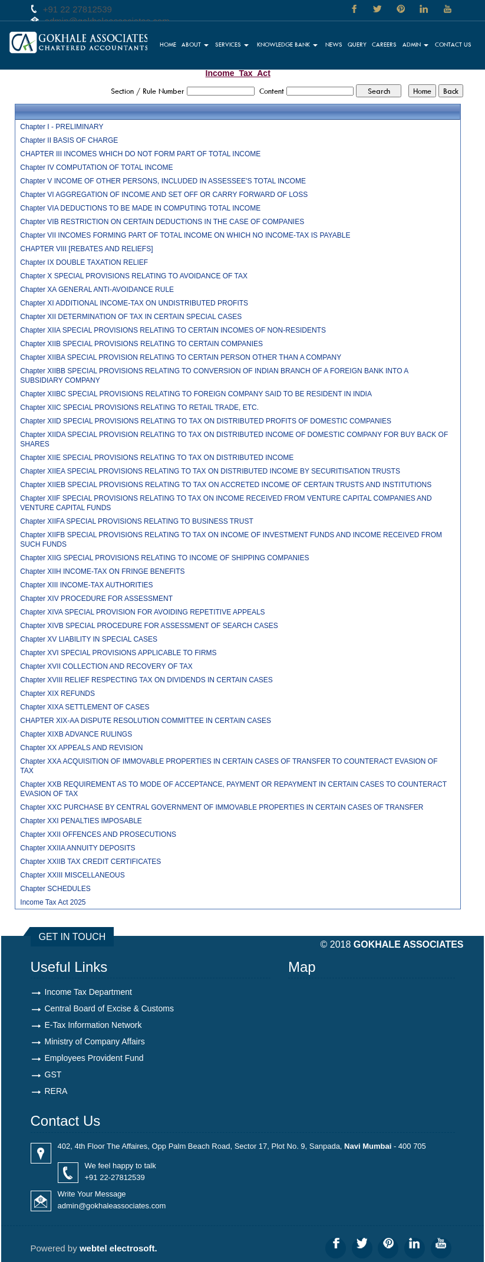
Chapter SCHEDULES (55, 889)
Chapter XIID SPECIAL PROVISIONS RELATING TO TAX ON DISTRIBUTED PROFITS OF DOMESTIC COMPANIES (205, 421)
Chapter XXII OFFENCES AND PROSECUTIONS (98, 834)
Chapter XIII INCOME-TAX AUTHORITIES (86, 585)
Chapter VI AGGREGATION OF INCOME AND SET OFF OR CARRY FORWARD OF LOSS (164, 194)
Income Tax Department (88, 992)
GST (53, 1074)
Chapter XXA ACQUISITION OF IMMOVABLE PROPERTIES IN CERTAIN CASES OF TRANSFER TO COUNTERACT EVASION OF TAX (228, 766)
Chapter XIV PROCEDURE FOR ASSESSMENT (96, 598)
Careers (384, 44)
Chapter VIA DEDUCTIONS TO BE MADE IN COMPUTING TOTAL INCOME (140, 208)
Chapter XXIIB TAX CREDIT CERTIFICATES (90, 861)
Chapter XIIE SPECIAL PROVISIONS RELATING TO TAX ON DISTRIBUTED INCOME (156, 457)
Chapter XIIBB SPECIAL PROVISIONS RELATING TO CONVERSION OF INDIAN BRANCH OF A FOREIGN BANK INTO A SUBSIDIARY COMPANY (214, 375)
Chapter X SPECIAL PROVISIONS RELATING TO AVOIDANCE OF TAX (134, 276)
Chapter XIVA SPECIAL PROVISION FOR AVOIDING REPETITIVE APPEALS (142, 612)
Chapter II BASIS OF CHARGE (69, 140)
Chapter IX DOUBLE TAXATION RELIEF (84, 262)
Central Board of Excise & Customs (109, 1008)
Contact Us (453, 44)
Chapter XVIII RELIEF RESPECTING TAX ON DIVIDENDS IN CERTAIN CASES (146, 680)
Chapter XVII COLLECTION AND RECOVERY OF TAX (106, 666)
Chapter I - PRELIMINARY (61, 127)
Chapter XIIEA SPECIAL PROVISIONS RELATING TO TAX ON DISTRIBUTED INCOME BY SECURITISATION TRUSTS (210, 471)
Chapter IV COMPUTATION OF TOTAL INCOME (96, 167)
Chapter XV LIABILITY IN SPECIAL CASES (88, 639)
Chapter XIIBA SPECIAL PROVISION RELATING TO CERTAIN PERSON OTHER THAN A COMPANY (180, 357)
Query (357, 44)
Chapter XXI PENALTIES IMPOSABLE (81, 821)
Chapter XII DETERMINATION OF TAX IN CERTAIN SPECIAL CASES (131, 317)
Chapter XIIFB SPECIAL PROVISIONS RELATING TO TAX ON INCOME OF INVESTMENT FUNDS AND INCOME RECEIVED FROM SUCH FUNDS (231, 539)
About (195, 44)
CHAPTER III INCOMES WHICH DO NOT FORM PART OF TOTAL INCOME (140, 154)
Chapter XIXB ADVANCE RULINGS (76, 734)
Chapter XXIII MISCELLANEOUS (72, 875)
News (333, 44)
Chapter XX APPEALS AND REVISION (81, 748)
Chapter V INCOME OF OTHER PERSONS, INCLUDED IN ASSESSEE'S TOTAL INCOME (163, 181)
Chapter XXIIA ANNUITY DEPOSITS (77, 848)
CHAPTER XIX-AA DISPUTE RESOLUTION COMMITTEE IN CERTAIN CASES (145, 721)
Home (168, 44)
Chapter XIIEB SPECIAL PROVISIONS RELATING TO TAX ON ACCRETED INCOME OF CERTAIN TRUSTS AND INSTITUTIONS (225, 485)
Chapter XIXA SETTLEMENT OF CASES (84, 707)
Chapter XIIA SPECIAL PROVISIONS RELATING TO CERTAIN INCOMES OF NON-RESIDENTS (173, 330)
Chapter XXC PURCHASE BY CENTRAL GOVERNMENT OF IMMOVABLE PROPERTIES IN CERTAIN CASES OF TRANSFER (221, 807)
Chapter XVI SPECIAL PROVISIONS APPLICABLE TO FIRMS (118, 653)
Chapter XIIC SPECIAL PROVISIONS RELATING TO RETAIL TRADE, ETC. (139, 407)
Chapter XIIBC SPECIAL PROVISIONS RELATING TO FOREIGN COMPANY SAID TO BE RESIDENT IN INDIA (196, 394)
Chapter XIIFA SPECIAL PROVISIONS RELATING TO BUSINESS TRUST (136, 521)
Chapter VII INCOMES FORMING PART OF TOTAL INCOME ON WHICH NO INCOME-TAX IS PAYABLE (185, 235)
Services (232, 44)
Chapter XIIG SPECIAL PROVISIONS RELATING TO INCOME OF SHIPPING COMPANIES (164, 558)
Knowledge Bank (287, 44)
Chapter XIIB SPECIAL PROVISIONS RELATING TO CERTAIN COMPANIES (141, 344)
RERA (56, 1091)
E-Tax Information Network (93, 1025)
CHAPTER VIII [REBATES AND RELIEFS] (86, 249)
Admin (415, 44)
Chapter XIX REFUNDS (57, 693)
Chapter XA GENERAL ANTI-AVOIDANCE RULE (97, 289)
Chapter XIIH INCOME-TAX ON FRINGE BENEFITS (102, 571)
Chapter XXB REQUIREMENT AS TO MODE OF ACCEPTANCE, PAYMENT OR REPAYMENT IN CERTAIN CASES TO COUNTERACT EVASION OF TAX (233, 789)
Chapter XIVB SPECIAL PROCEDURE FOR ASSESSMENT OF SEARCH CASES (149, 626)
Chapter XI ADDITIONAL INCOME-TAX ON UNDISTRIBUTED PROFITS (134, 303)
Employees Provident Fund (94, 1058)
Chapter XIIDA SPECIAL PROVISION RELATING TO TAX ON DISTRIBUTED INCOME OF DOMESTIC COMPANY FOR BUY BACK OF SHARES (234, 439)
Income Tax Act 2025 (52, 902)
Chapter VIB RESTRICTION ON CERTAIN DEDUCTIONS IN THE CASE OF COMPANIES (162, 222)
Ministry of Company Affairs (95, 1041)
